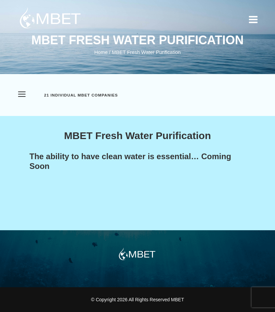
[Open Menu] (21, 95)
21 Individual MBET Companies (81, 95)
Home (101, 52)
